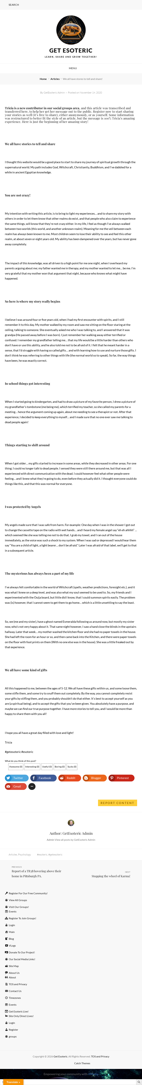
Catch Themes (82, 1063)
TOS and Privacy (100, 1056)
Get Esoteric (71, 50)
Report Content (118, 803)
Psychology (24, 854)
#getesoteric (55, 854)
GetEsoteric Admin (54, 92)
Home (43, 78)
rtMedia (93, 1074)
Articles (55, 78)
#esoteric (42, 854)
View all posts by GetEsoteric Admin (75, 839)
